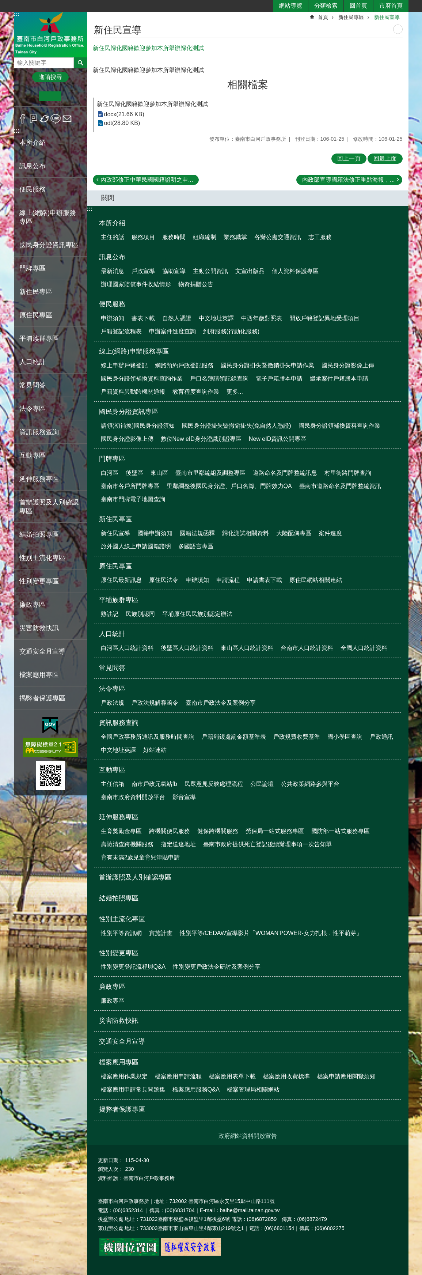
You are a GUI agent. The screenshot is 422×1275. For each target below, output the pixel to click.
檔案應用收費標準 (286, 1076)
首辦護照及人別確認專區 (49, 507)
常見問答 (32, 385)
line (55, 118)
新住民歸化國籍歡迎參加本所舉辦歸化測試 (152, 104)
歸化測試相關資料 (245, 533)
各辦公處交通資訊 (277, 237)
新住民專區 (351, 17)
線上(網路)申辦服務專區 (134, 351)
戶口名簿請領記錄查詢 (219, 378)
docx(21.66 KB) (124, 114)
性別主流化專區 (122, 919)
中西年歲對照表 (261, 318)
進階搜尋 (50, 77)
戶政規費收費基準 (296, 737)
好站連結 (155, 750)
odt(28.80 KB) (122, 123)
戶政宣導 (143, 271)
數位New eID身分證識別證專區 (201, 439)
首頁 (323, 17)
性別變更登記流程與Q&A (133, 967)
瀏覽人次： (110, 1169)
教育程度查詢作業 (195, 392)
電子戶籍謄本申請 (279, 378)
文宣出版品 (250, 271)
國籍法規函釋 (197, 533)
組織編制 (204, 237)
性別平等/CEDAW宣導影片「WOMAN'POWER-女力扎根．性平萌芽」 (271, 933)
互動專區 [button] (32, 455)
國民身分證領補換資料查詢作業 (142, 378)
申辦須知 (112, 318)
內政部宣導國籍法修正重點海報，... (348, 180)
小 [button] (28, 96)
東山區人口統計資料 (247, 648)
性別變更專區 (118, 953)
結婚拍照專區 (39, 534)
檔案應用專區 (118, 1062)
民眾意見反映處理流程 (214, 784)
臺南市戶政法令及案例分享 (221, 703)
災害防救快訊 (39, 628)
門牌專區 (112, 458)
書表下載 (143, 318)
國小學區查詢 (344, 737)
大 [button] (72, 96)
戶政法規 (112, 703)
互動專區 (112, 769)
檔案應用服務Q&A (196, 1089)
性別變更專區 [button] (39, 581)
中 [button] (50, 96)
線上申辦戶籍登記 (124, 365)
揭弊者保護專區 (42, 698)
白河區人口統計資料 (127, 648)
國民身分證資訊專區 (128, 411)
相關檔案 (247, 84)
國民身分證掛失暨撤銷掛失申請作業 (267, 365)
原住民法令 (163, 580)
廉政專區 (112, 986)
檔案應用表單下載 (232, 1076)
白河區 (109, 473)
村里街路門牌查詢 (347, 473)
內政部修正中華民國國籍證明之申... (146, 180)
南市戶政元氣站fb (154, 784)
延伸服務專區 (118, 817)
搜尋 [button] (80, 62)
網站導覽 (290, 6)
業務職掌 (235, 237)
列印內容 (398, 29)
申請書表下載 (264, 580)
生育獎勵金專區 (121, 831)
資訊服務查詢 (118, 722)
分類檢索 (326, 6)
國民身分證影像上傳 (348, 365)
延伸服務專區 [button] (39, 479)
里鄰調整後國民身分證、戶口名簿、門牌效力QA (229, 486)
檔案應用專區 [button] (39, 674)
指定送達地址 (178, 844)
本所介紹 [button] (32, 142)
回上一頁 (349, 158)
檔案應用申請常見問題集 (133, 1089)
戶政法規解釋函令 (155, 703)
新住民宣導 (387, 17)
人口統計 (112, 634)
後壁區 (134, 473)
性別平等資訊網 (121, 933)
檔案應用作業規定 (124, 1076)
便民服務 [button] (32, 189)
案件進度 (330, 533)
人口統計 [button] (32, 362)
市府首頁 (391, 6)
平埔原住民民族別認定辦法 (197, 614)
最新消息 (112, 271)
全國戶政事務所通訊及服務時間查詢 (147, 737)
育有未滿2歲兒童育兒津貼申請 (140, 857)
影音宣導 (184, 797)
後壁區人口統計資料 (187, 648)
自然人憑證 (176, 318)
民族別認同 (140, 614)
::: (17, 14)
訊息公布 (112, 257)
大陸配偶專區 (293, 533)
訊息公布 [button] (32, 166)
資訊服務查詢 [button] (39, 432)
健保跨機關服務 (217, 831)
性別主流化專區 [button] (42, 557)
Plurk (33, 118)
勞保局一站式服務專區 (275, 831)
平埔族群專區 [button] (39, 338)
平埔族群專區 (118, 600)
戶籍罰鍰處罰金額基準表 (234, 737)
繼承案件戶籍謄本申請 (339, 378)
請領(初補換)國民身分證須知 (138, 426)
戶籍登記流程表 (121, 331)
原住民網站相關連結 (315, 580)
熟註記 (109, 614)
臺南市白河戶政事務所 (50, 34)
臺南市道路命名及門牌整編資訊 (340, 486)
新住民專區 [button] (35, 291)
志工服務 (320, 237)
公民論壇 (262, 784)
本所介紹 (112, 223)
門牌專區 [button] (32, 268)
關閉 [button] (107, 197)
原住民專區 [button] (35, 315)
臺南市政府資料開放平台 (133, 797)
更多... (235, 392)
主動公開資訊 (210, 271)
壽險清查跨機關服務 (127, 844)
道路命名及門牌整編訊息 (285, 473)
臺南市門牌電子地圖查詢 (133, 499)
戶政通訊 (381, 737)
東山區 (159, 473)
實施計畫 (160, 933)
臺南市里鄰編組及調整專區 (210, 473)
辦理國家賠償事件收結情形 (136, 284)
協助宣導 (174, 271)
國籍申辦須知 (154, 533)
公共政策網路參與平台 (310, 784)
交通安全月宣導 (42, 651)
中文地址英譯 (216, 318)
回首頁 (358, 6)
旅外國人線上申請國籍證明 (136, 546)
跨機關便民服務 (169, 831)
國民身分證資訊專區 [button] (49, 245)
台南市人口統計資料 (307, 648)
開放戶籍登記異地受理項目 (324, 318)
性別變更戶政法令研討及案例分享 (217, 967)
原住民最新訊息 (121, 580)
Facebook (22, 118)
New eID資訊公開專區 (277, 439)
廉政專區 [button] (32, 604)
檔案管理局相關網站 (253, 1089)
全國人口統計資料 (364, 648)
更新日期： (110, 1160)
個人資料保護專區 (295, 271)
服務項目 (143, 237)
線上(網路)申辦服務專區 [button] (47, 217)
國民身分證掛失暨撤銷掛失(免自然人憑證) (236, 426)
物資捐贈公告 (195, 284)
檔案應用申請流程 (178, 1076)
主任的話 (112, 237)
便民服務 (112, 304)
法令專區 (112, 688)
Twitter (44, 118)
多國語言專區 (195, 546)
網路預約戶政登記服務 (184, 365)
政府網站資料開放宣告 (247, 1136)
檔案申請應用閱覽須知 (346, 1076)
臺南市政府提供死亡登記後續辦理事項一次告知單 (267, 844)
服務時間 (174, 237)
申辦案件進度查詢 (172, 331)
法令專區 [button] (32, 408)
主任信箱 (112, 784)
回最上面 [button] (385, 158)
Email (67, 118)
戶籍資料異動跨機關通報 (133, 392)
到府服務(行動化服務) (231, 331)
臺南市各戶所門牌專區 (130, 486)
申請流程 (228, 580)
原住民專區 (115, 566)
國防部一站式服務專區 (340, 831)
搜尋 (20, 61)
